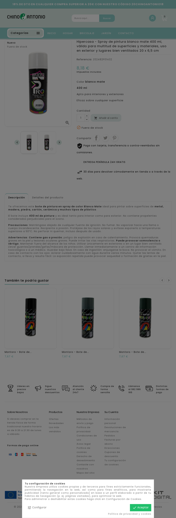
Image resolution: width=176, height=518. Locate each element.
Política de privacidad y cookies (129, 513)
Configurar (37, 507)
